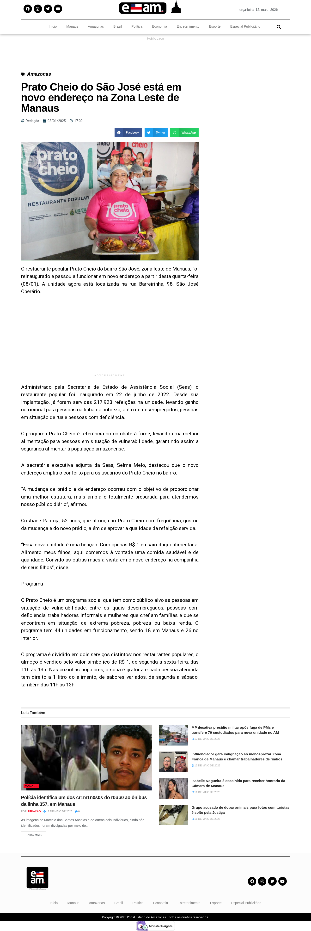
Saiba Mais (34, 835)
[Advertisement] (110, 337)
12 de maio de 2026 (57, 811)
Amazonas (96, 26)
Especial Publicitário (245, 26)
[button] (279, 27)
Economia (159, 26)
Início (53, 26)
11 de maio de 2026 (206, 792)
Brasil (117, 26)
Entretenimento (188, 26)
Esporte (214, 26)
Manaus (72, 26)
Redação (34, 811)
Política (136, 26)
